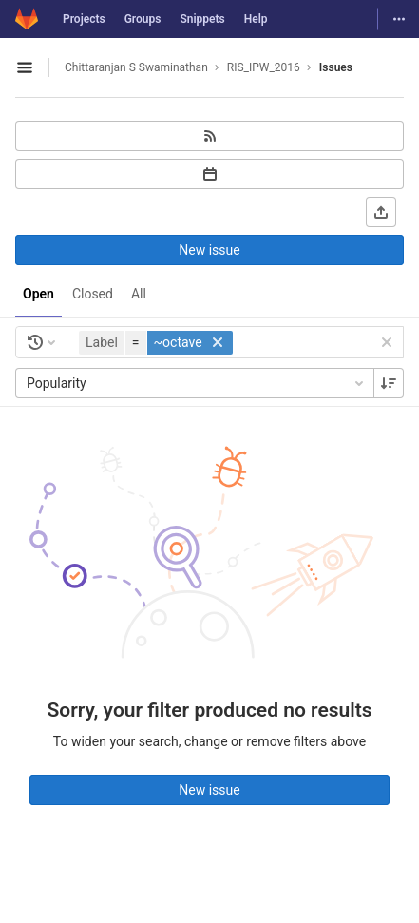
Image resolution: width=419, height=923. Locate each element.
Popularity (197, 383)
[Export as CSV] (381, 212)
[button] (158, 343)
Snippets (202, 19)
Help (256, 19)
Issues (335, 67)
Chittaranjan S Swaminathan (136, 67)
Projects (84, 19)
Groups (143, 19)
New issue (209, 250)
